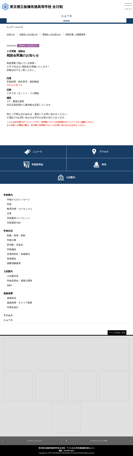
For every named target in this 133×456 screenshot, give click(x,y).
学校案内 (8, 195)
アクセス (8, 315)
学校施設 (11, 249)
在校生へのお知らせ (28, 34)
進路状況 (11, 298)
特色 (9, 204)
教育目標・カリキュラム (19, 209)
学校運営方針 (14, 222)
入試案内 (8, 271)
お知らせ (11, 34)
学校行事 (11, 240)
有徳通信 (11, 258)
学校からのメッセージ (18, 199)
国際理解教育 (14, 263)
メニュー (128, 9)
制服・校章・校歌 (16, 235)
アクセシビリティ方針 (98, 441)
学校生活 (8, 231)
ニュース (19, 26)
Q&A (9, 285)
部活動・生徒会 (15, 244)
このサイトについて (34, 441)
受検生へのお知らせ (51, 34)
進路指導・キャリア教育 (19, 302)
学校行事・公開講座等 (75, 34)
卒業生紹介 (12, 307)
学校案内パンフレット (18, 218)
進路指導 (8, 293)
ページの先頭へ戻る (117, 333)
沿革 (9, 213)
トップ (10, 26)
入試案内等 (12, 276)
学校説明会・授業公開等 (19, 280)
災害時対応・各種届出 (18, 254)
